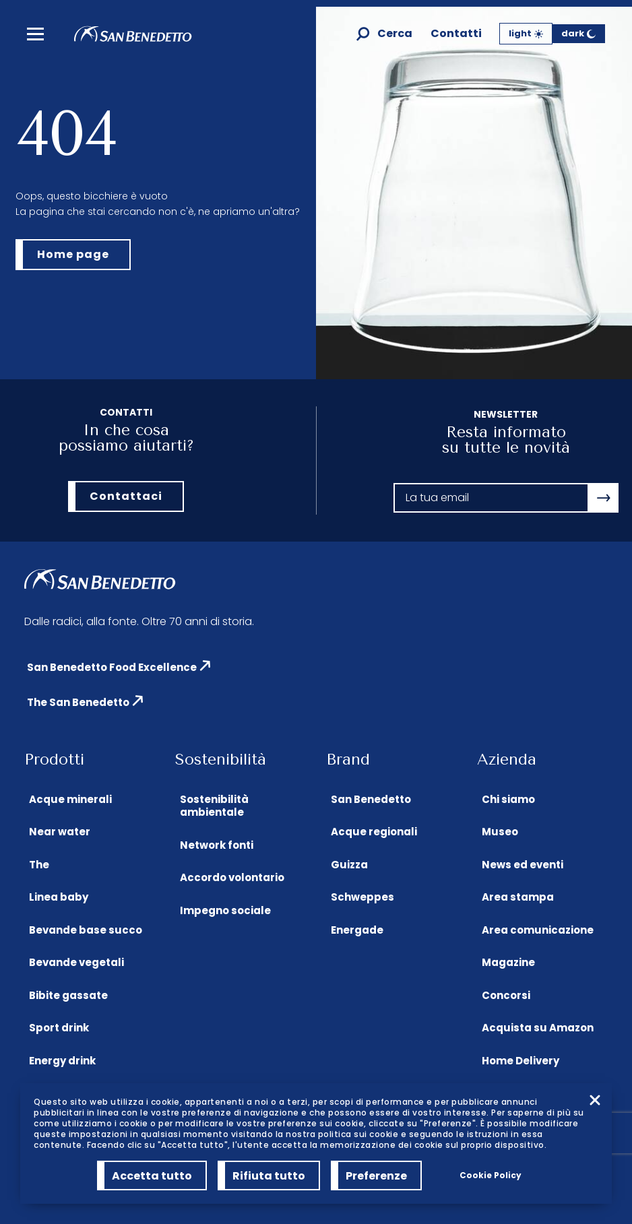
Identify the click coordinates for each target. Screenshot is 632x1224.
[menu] (35, 34)
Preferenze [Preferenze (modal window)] (376, 1176)
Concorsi (506, 995)
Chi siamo (508, 799)
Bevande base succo (85, 930)
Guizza (349, 865)
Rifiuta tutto (268, 1176)
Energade (357, 930)
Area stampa (518, 897)
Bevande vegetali (76, 962)
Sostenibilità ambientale (214, 806)
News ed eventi (522, 865)
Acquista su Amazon (538, 1028)
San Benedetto (371, 799)
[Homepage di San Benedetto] (133, 38)
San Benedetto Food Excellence (112, 667)
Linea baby (58, 897)
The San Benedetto (78, 702)
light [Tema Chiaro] (526, 33)
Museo (500, 832)
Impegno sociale (225, 910)
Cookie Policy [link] (491, 1175)
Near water (59, 832)
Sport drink (59, 1028)
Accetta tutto (152, 1176)
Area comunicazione (538, 930)
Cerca (394, 34)
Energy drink (62, 1061)
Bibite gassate (68, 995)
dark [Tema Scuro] (578, 33)
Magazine (508, 962)
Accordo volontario (232, 877)
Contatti (456, 34)
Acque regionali (374, 832)
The (39, 865)
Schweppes (362, 897)
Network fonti (216, 845)
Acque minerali (70, 799)
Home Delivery (520, 1061)
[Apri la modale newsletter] (604, 498)
